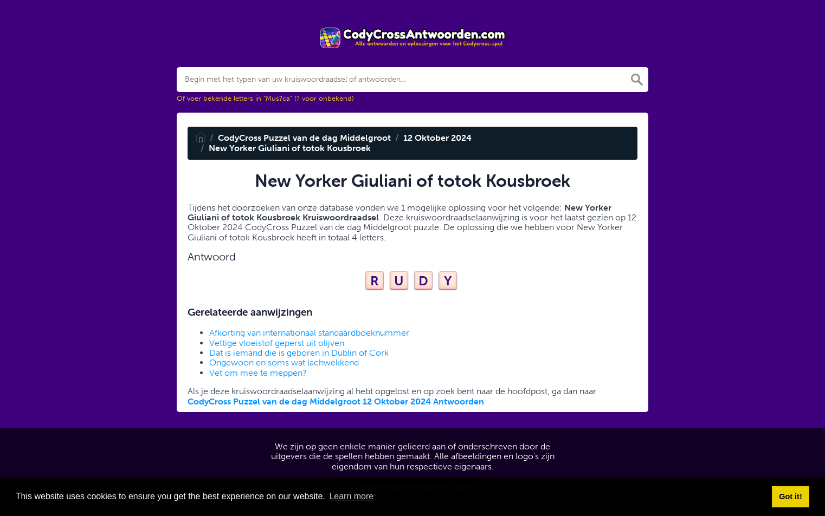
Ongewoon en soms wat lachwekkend (284, 362)
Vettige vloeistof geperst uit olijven (276, 343)
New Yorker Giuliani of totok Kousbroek (290, 148)
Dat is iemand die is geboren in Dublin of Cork (299, 353)
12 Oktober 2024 (437, 138)
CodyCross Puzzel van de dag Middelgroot (304, 138)
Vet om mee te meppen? (258, 373)
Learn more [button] (351, 496)
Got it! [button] (790, 496)
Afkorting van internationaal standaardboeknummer (309, 333)
